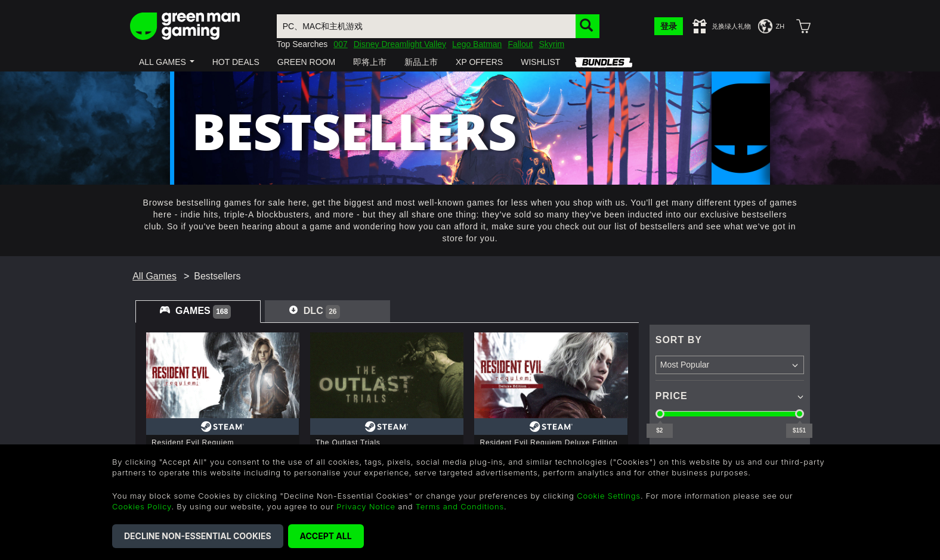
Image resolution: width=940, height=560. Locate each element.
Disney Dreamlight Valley (400, 44)
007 (340, 44)
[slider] (659, 413)
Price (671, 396)
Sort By (678, 340)
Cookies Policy (141, 506)
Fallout (520, 44)
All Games (154, 276)
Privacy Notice (365, 506)
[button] (166, 61)
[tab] (198, 311)
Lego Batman (477, 44)
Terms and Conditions (460, 506)
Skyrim (551, 44)
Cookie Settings (609, 495)
